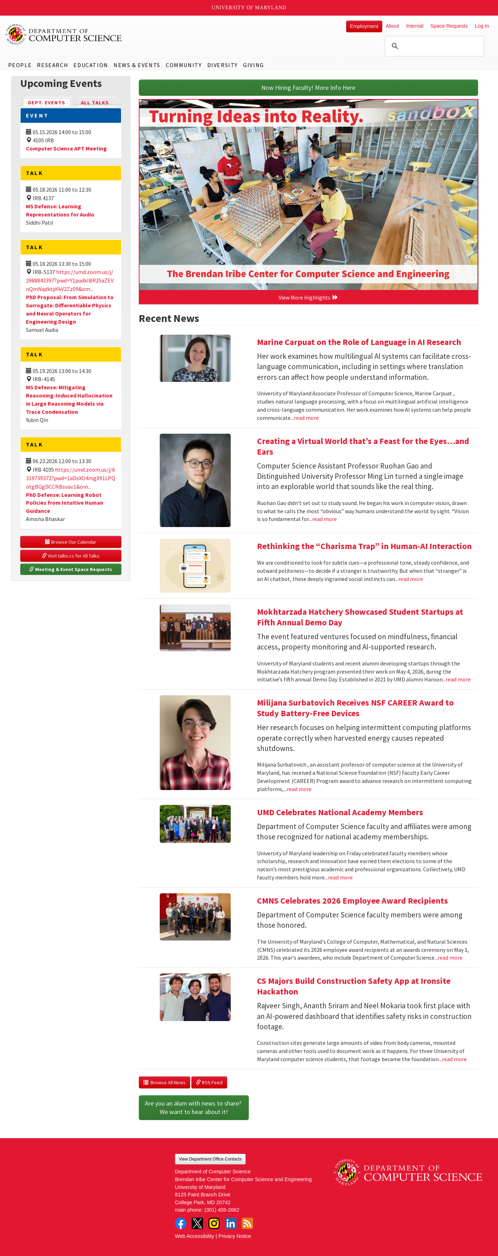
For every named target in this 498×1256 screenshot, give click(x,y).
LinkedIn (230, 1223)
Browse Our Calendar (70, 542)
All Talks (95, 102)
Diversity (222, 64)
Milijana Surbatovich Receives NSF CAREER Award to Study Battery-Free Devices (355, 708)
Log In (482, 26)
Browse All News (164, 1082)
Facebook (180, 1223)
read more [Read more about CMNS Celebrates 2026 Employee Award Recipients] (450, 957)
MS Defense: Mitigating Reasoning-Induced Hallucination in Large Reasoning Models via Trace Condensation (69, 399)
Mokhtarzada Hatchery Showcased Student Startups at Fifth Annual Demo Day (360, 617)
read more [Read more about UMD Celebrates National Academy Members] (340, 877)
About (392, 26)
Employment (364, 26)
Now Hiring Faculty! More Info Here (308, 87)
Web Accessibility (194, 1236)
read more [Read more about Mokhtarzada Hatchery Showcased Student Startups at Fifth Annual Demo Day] (458, 679)
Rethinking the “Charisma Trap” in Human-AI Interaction (364, 546)
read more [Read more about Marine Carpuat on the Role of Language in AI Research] (306, 417)
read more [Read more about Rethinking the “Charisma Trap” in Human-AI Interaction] (410, 578)
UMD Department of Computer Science (63, 34)
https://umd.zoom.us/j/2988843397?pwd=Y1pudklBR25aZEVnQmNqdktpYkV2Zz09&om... (70, 280)
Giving (253, 64)
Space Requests (449, 26)
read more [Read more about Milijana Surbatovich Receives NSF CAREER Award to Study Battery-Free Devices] (299, 788)
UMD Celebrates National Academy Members (340, 812)
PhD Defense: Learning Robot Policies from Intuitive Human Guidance (64, 503)
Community (184, 64)
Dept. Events (49, 102)
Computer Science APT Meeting (66, 148)
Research (52, 64)
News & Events (137, 64)
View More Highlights (308, 297)
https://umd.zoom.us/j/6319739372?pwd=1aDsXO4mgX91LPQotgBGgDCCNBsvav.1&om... (70, 478)
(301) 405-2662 (221, 1210)
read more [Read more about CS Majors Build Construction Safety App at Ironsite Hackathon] (454, 1059)
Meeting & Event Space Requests (70, 569)
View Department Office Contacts (210, 1159)
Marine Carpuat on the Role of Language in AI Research (359, 341)
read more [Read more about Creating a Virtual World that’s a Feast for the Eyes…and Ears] (324, 518)
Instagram (214, 1223)
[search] (433, 46)
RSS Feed (209, 1082)
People (20, 64)
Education (90, 64)
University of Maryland (249, 7)
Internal (414, 26)
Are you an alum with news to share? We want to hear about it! (194, 1107)
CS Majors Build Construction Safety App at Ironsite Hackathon (353, 986)
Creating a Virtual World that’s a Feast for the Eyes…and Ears (363, 446)
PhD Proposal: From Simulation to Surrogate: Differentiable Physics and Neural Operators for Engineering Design (70, 309)
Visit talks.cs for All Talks (70, 556)
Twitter (197, 1223)
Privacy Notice (234, 1236)
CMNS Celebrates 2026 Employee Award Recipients (352, 900)
